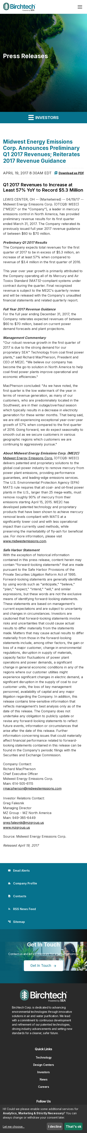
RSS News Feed (22, 909)
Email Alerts (19, 870)
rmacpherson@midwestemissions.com (32, 788)
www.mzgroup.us (16, 827)
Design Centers (43, 1064)
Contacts (17, 896)
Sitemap (16, 921)
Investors (43, 1072)
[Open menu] (80, 7)
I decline (55, 1126)
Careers (43, 1086)
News (43, 1079)
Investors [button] (43, 117)
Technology (44, 1057)
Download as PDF (69, 173)
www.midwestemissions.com (24, 541)
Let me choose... (13, 1126)
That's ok (73, 1126)
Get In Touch (40, 966)
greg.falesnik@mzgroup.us (23, 823)
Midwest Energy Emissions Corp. (28, 458)
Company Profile (22, 883)
